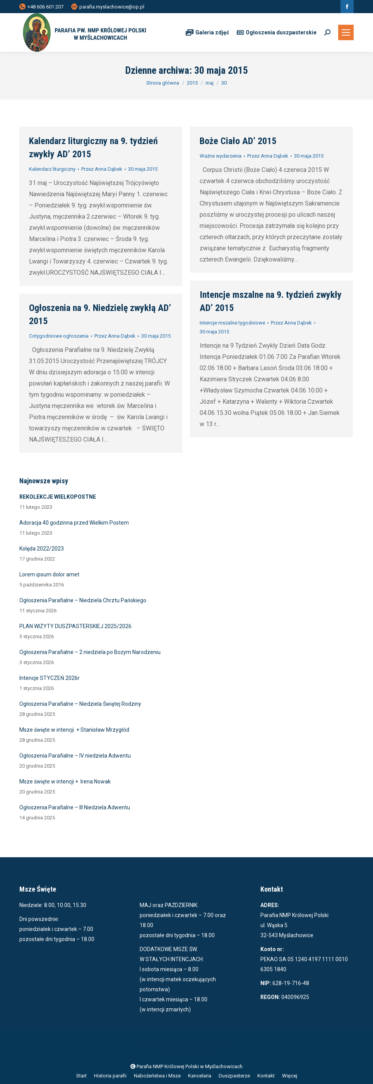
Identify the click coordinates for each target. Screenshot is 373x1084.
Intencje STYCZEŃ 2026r (49, 678)
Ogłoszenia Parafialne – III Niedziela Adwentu (74, 807)
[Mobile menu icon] (346, 32)
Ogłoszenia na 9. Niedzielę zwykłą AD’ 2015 (100, 314)
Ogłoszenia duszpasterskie (277, 32)
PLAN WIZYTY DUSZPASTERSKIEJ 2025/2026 (75, 626)
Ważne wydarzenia (220, 156)
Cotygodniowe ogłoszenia (59, 336)
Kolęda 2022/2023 (41, 548)
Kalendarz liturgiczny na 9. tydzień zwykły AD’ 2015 (93, 148)
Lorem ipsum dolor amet (49, 574)
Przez (101, 169)
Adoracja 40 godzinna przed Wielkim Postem (74, 523)
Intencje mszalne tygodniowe (232, 323)
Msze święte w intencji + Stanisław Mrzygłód (74, 730)
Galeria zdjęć (207, 32)
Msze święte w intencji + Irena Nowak (65, 781)
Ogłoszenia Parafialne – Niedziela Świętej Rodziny (80, 704)
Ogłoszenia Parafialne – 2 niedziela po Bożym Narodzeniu (90, 652)
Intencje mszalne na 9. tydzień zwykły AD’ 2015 (271, 301)
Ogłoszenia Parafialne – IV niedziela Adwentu (75, 756)
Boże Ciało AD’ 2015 (238, 141)
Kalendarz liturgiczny (52, 169)
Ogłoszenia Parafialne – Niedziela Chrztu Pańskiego (82, 600)
